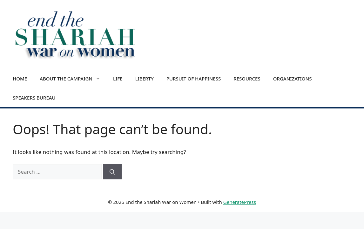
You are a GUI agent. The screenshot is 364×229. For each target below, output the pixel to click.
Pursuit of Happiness (193, 78)
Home (20, 78)
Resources (246, 78)
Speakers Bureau (34, 97)
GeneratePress (239, 202)
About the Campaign (73, 78)
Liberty (144, 78)
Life (118, 78)
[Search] (112, 171)
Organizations (292, 78)
